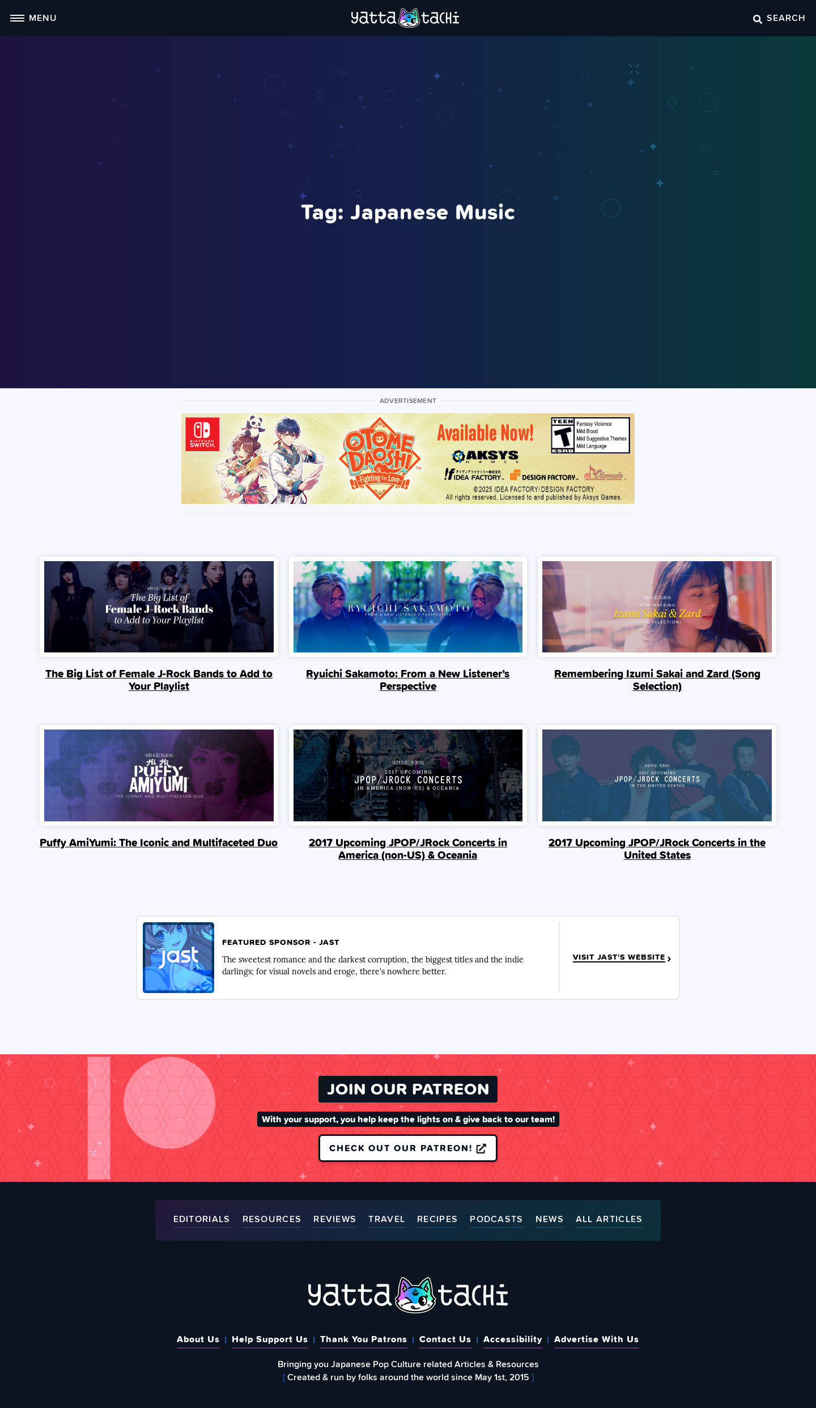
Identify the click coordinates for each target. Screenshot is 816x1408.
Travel (386, 1219)
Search (779, 17)
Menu (33, 17)
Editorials (202, 1219)
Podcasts (496, 1219)
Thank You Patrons (363, 1339)
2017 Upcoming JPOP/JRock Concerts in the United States (657, 848)
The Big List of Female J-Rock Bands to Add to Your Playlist (159, 679)
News (550, 1219)
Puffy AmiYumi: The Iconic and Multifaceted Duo (159, 842)
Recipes (437, 1219)
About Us (198, 1339)
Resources (272, 1219)
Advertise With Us (596, 1339)
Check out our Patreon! (407, 1148)
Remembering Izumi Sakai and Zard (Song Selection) (657, 679)
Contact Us (445, 1339)
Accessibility (512, 1339)
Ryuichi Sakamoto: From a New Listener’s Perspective (407, 679)
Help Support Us (270, 1339)
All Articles (609, 1219)
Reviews (334, 1219)
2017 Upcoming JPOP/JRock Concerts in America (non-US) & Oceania (408, 848)
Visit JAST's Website (623, 957)
